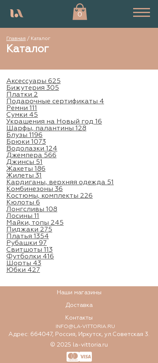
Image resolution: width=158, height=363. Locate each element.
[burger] (141, 14)
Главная (16, 38)
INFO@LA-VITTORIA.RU (85, 326)
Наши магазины (79, 293)
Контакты (79, 318)
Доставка (79, 305)
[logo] (17, 14)
